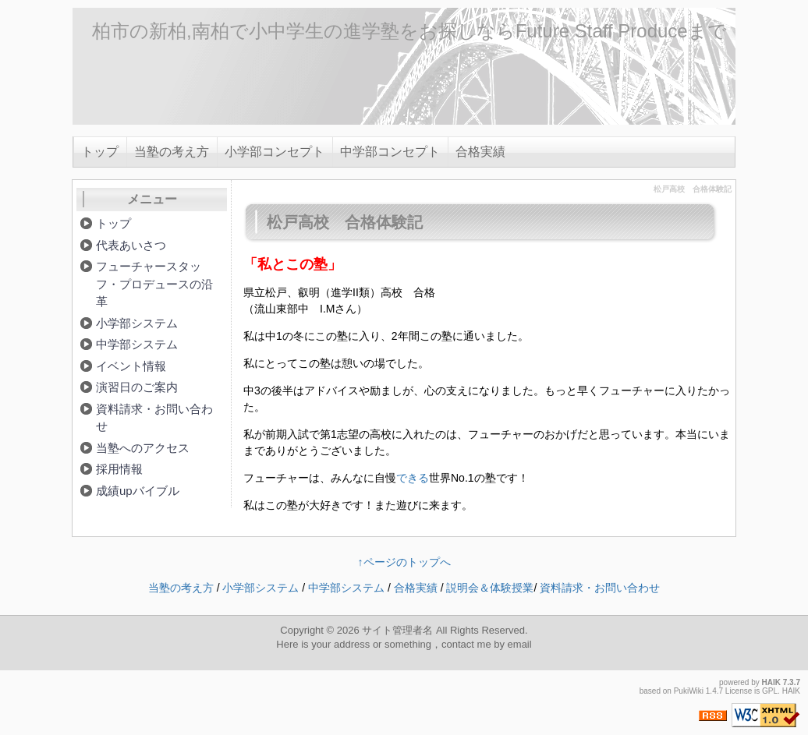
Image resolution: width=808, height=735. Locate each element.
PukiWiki (688, 691)
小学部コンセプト (274, 151)
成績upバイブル (137, 490)
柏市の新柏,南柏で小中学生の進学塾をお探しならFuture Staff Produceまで (409, 30)
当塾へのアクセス (143, 447)
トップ (100, 151)
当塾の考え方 (171, 151)
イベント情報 (131, 366)
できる (412, 478)
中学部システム (137, 344)
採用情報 (119, 468)
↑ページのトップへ (404, 562)
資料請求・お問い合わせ (154, 417)
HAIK (771, 682)
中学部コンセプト (390, 151)
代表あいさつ (131, 245)
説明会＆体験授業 (489, 587)
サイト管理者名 (397, 630)
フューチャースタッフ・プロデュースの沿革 (154, 284)
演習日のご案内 (137, 387)
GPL (770, 691)
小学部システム (137, 323)
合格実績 (480, 151)
